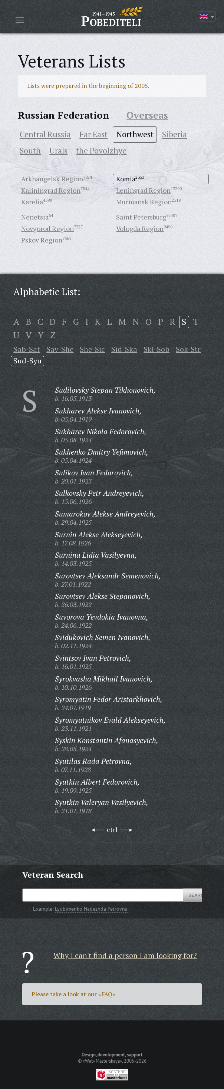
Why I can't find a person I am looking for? (125, 955)
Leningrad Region (143, 190)
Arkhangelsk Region (52, 178)
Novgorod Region (47, 228)
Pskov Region (41, 239)
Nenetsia (35, 216)
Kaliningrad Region (50, 190)
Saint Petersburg (141, 216)
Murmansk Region (144, 201)
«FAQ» (106, 994)
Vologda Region (140, 228)
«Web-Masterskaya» (102, 1061)
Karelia (32, 201)
